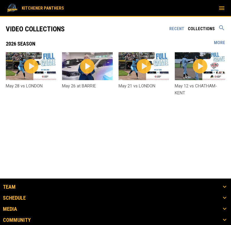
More (219, 42)
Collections (201, 28)
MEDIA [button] (10, 209)
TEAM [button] (9, 187)
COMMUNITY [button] (17, 220)
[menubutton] (221, 8)
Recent (176, 28)
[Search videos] (221, 30)
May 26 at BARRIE (79, 86)
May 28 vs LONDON (24, 86)
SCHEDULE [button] (14, 198)
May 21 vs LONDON (137, 86)
